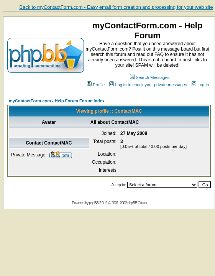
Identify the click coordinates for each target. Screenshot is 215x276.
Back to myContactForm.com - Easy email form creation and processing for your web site (116, 7)
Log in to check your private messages (148, 84)
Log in (200, 84)
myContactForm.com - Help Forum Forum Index (57, 101)
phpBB (93, 203)
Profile (96, 84)
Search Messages (149, 77)
